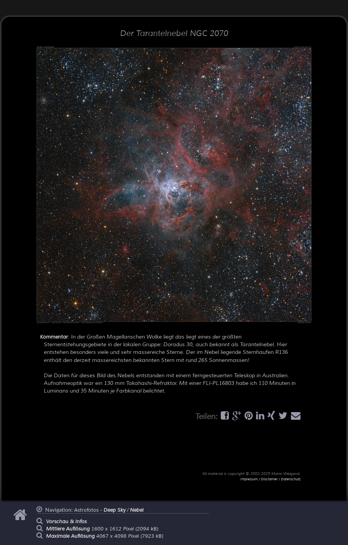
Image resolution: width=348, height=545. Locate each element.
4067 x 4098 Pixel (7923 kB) (104, 536)
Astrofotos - (100, 510)
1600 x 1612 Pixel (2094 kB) (102, 529)
